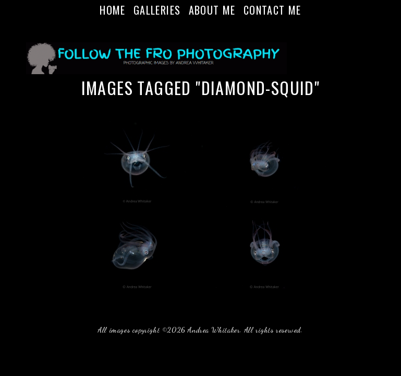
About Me (212, 10)
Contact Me (272, 10)
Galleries (157, 10)
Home (113, 10)
